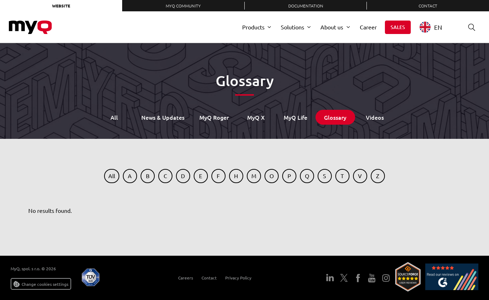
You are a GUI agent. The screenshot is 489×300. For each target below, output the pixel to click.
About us (331, 26)
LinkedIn (330, 277)
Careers (182, 277)
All (114, 117)
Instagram (386, 277)
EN (431, 27)
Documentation (305, 6)
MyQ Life (295, 117)
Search (469, 27)
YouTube (371, 277)
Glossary (335, 117)
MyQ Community (183, 6)
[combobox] (436, 27)
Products (253, 26)
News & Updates (162, 117)
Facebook (358, 277)
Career (368, 26)
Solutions (292, 26)
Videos (375, 117)
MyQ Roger (214, 117)
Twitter (344, 277)
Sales (398, 27)
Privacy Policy (235, 277)
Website (61, 6)
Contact (428, 6)
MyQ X (256, 117)
